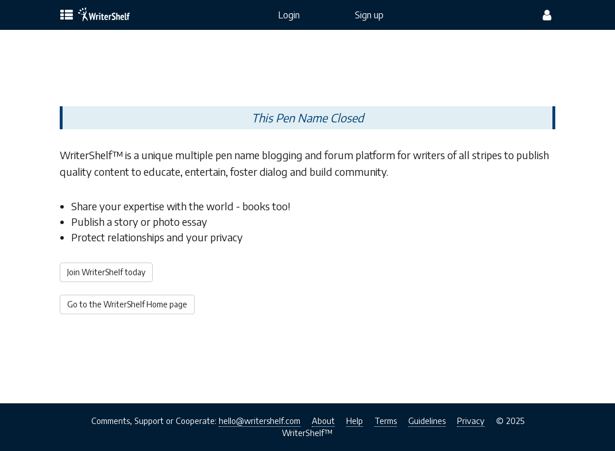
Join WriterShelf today (106, 272)
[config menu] (547, 15)
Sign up (369, 15)
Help (354, 420)
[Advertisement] (307, 68)
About (323, 420)
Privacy (471, 420)
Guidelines (427, 420)
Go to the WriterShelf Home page (127, 304)
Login (289, 15)
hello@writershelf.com (259, 420)
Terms (385, 420)
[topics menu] (66, 15)
